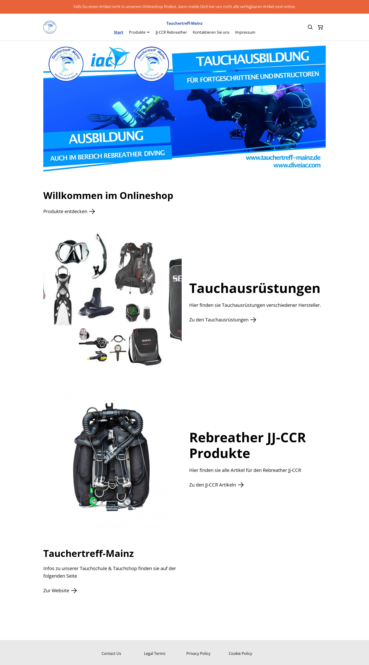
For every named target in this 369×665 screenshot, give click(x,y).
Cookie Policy (240, 653)
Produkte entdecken (69, 211)
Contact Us (111, 653)
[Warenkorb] (320, 27)
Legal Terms (154, 653)
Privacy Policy (198, 653)
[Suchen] (310, 27)
